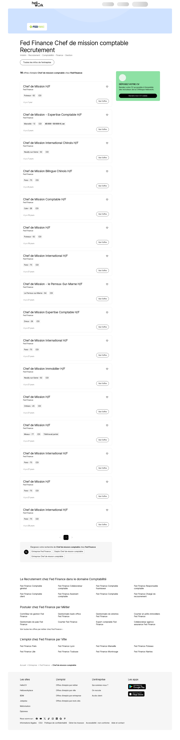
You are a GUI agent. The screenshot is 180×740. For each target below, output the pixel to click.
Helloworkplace (26, 690)
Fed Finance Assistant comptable (68, 595)
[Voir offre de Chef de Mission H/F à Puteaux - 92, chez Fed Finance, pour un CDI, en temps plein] (62, 87)
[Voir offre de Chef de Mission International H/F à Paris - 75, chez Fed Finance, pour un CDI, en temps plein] (62, 257)
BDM (22, 696)
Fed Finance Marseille (106, 646)
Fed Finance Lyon (66, 646)
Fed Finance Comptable (107, 594)
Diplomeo (24, 711)
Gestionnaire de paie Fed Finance (31, 623)
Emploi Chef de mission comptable (68, 551)
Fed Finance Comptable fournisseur (107, 587)
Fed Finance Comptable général (31, 587)
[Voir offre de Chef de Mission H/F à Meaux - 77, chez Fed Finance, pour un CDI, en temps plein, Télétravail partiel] (62, 426)
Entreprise (33, 665)
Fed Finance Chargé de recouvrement (145, 595)
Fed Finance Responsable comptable (146, 587)
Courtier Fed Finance (67, 622)
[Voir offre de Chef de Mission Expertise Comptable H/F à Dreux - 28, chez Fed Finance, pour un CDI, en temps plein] (62, 313)
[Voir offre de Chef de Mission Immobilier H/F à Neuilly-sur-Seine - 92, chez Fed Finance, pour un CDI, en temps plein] (62, 370)
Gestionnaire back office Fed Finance (69, 615)
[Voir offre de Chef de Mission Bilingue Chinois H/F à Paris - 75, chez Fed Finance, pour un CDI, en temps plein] (62, 172)
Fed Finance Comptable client (31, 595)
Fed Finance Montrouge (107, 651)
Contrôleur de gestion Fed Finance (32, 615)
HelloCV (23, 685)
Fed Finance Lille (27, 651)
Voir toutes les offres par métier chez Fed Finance (41, 629)
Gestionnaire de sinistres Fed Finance (107, 615)
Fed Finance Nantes (143, 651)
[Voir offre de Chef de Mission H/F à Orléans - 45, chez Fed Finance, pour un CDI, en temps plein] (62, 398)
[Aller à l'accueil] (37, 3)
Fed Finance (45, 665)
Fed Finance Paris (28, 646)
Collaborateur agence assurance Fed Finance (144, 623)
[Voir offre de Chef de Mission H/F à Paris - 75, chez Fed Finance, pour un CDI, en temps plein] (62, 483)
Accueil (23, 665)
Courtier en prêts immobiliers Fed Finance (147, 615)
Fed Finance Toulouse (68, 651)
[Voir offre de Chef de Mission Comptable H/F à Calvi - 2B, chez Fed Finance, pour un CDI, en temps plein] (62, 200)
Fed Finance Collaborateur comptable (70, 587)
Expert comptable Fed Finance (106, 623)
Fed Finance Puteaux (144, 646)
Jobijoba (23, 701)
